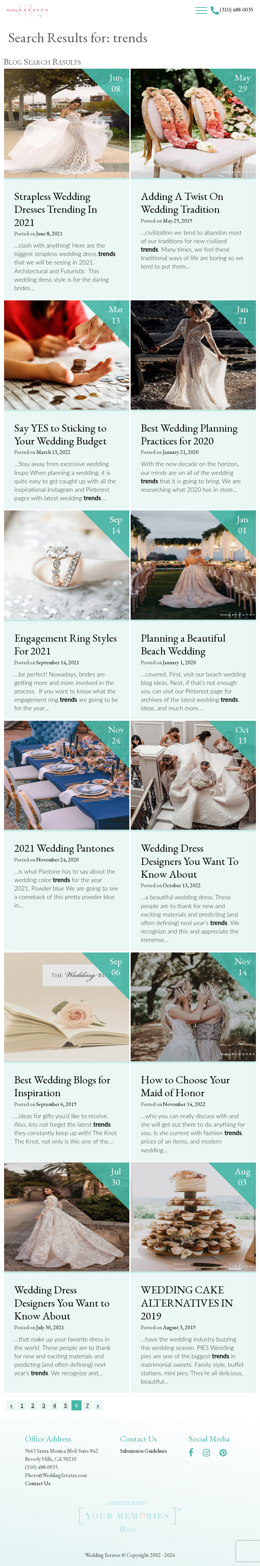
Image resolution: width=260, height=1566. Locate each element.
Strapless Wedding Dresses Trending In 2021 (55, 209)
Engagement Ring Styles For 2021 (65, 644)
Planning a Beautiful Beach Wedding (183, 644)
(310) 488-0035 (236, 9)
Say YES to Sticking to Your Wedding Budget (60, 434)
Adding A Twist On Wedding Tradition (182, 202)
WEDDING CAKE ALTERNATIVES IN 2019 (187, 1302)
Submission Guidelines (143, 1450)
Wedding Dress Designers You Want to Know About (62, 1302)
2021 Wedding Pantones (64, 847)
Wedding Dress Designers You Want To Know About (190, 860)
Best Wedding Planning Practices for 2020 (189, 434)
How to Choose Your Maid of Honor (185, 1086)
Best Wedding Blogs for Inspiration (62, 1086)
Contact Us (37, 1483)
